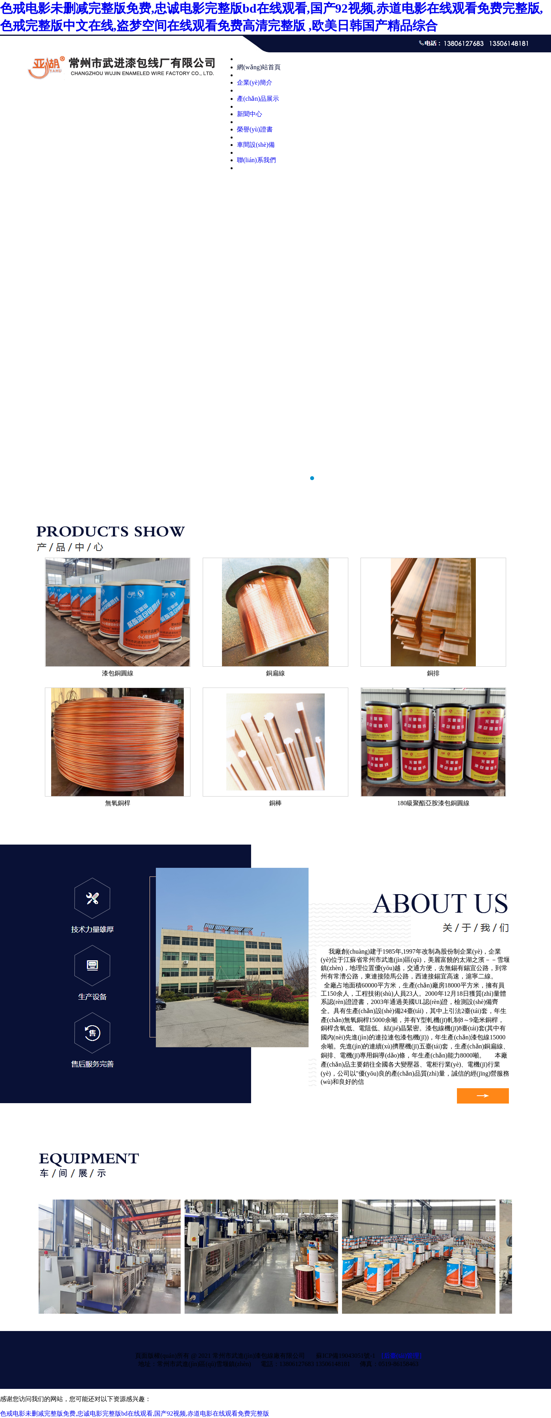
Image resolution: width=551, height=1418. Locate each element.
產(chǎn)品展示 (258, 98)
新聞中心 (249, 114)
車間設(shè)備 (256, 144)
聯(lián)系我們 (256, 160)
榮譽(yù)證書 (255, 129)
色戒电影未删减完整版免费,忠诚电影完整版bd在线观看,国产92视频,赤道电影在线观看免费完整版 (134, 1413)
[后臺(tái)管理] (401, 1355)
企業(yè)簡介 (254, 82)
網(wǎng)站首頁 (259, 67)
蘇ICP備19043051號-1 (345, 1355)
